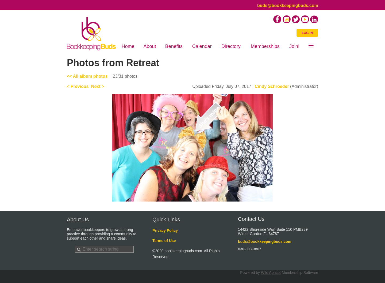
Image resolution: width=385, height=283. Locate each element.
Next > (97, 86)
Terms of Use (164, 241)
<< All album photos (87, 76)
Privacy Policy (165, 230)
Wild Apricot (271, 272)
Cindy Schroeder (272, 86)
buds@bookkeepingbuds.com (287, 5)
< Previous (77, 86)
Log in (307, 33)
